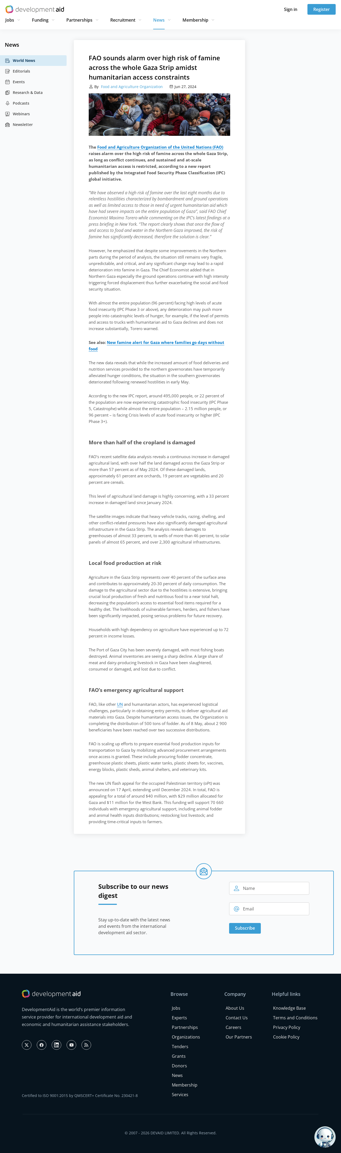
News (159, 20)
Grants (179, 1056)
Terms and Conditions (295, 1018)
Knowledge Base (289, 1008)
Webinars (17, 114)
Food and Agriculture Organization (131, 86)
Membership (195, 20)
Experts (179, 1018)
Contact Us (237, 1018)
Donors (179, 1066)
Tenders (180, 1046)
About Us (235, 1008)
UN (120, 704)
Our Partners (239, 1037)
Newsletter (19, 124)
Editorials (17, 71)
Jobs (9, 20)
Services (180, 1094)
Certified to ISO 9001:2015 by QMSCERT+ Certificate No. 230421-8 (80, 1095)
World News (20, 60)
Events (15, 82)
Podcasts (17, 103)
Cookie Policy (286, 1037)
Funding (40, 20)
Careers (233, 1027)
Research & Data (24, 92)
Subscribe (245, 928)
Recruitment (122, 20)
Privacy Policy (286, 1027)
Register (321, 9)
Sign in (290, 9)
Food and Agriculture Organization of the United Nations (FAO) (160, 147)
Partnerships (79, 20)
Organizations (186, 1037)
